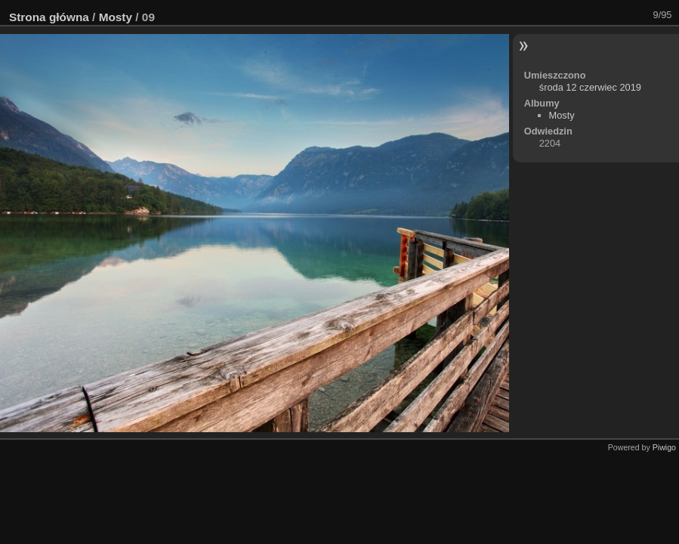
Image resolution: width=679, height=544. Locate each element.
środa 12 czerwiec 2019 (590, 87)
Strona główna (49, 17)
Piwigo (664, 447)
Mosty (115, 17)
